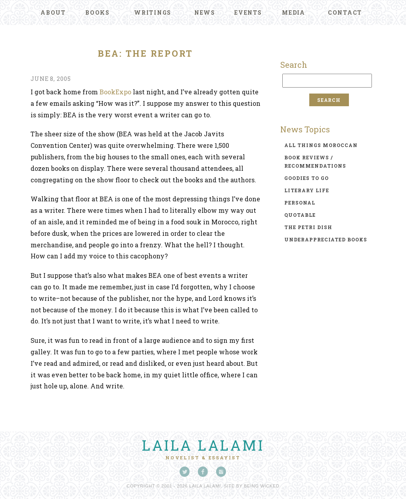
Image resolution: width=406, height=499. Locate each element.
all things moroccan (321, 145)
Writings (152, 12)
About (53, 12)
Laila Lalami (203, 445)
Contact (345, 12)
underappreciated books (325, 239)
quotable (300, 215)
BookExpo (115, 92)
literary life (306, 190)
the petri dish (308, 227)
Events (248, 12)
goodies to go (306, 178)
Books (97, 12)
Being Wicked (262, 486)
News (204, 12)
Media (293, 12)
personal (299, 202)
